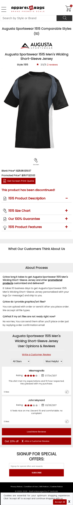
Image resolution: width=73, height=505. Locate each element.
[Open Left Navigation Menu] (4, 9)
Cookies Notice (56, 486)
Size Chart (36, 164)
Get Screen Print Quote (20, 181)
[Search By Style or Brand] (29, 18)
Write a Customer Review (36, 354)
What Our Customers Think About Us (36, 249)
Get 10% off (12, 441)
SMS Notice (43, 486)
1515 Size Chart (19, 211)
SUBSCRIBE (36, 472)
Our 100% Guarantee (24, 219)
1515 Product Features (25, 227)
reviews (52, 64)
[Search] (64, 18)
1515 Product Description (27, 198)
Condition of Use (31, 486)
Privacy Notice (16, 486)
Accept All (60, 502)
